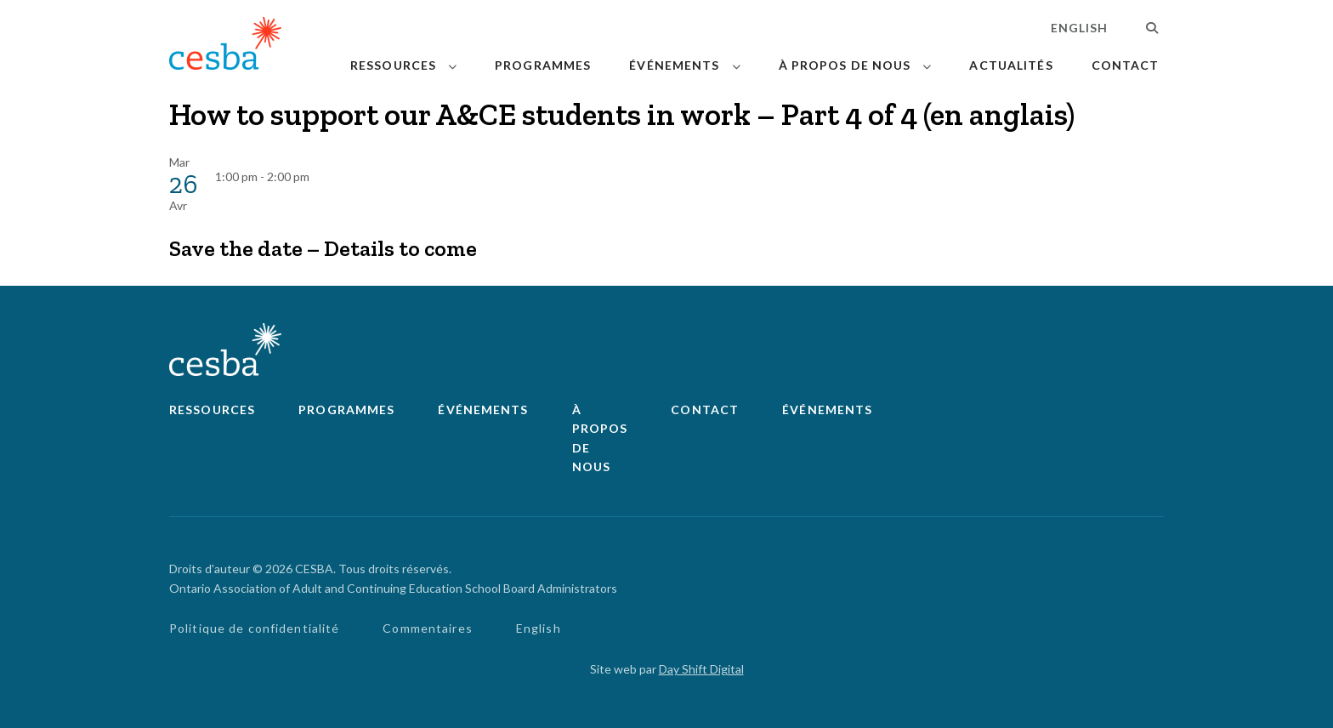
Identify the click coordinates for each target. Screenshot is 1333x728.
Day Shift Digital (701, 669)
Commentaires (427, 628)
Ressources (393, 65)
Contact (1126, 65)
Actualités (1010, 65)
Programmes (543, 65)
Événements (674, 65)
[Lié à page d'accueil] (225, 46)
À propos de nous (845, 65)
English (1080, 27)
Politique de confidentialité (254, 628)
